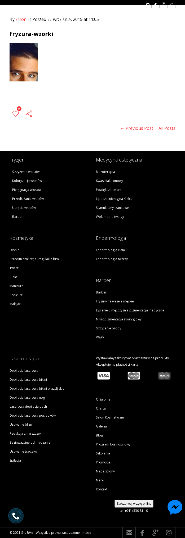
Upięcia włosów (24, 207)
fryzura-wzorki (31, 34)
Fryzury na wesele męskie (115, 301)
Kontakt (101, 489)
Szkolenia (103, 453)
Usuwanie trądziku (23, 451)
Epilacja (15, 460)
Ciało (13, 277)
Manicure (16, 286)
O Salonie (103, 399)
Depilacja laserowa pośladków (33, 415)
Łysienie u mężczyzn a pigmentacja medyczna (130, 310)
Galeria (101, 426)
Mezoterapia (105, 171)
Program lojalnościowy (113, 444)
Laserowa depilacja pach (28, 406)
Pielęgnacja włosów (26, 189)
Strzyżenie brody (108, 328)
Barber (17, 216)
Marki (100, 480)
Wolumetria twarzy (110, 216)
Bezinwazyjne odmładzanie (30, 442)
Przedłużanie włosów (28, 198)
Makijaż (15, 304)
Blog (99, 435)
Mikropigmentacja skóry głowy (119, 319)
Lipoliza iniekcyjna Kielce (114, 198)
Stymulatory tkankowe (112, 207)
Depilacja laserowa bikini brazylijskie (37, 388)
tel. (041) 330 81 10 (134, 510)
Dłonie (14, 250)
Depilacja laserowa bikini (28, 379)
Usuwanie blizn (21, 424)
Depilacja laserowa (24, 370)
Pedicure (16, 295)
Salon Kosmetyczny (110, 417)
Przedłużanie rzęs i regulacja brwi (35, 259)
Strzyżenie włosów (25, 171)
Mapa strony (105, 471)
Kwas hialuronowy (109, 180)
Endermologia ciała (110, 250)
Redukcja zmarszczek (25, 433)
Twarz (14, 268)
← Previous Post (136, 128)
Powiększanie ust (108, 189)
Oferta (101, 408)
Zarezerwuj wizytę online (134, 503)
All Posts (166, 128)
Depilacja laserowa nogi (28, 397)
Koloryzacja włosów (27, 180)
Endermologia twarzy (112, 259)
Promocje (103, 462)
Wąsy (100, 337)
